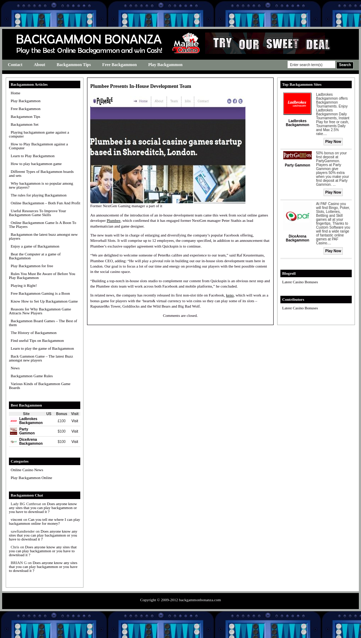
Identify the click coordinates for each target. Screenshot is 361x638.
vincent (16, 519)
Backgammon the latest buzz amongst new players (43, 236)
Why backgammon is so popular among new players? (41, 185)
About (39, 64)
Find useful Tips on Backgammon (37, 340)
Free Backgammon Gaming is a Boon (40, 293)
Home (15, 93)
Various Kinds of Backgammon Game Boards (39, 386)
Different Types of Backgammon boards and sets (41, 173)
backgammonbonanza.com (200, 600)
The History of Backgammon (34, 332)
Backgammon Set (25, 124)
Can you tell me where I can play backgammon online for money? (44, 521)
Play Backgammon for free (32, 266)
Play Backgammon (165, 64)
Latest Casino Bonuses (300, 282)
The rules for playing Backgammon (38, 195)
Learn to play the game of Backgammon (42, 348)
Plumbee (114, 220)
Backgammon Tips (74, 64)
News (15, 368)
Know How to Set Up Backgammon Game (44, 301)
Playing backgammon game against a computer (39, 134)
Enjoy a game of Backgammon (35, 246)
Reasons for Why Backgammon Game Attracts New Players (40, 311)
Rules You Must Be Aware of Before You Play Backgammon (42, 275)
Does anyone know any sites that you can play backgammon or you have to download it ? (43, 508)
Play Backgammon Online (31, 477)
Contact (15, 64)
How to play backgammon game (36, 163)
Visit (74, 421)
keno (230, 295)
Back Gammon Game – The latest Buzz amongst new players (41, 358)
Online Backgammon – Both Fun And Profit (45, 203)
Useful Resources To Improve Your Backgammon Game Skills (37, 213)
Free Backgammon (119, 64)
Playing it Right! (24, 285)
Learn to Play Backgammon (33, 156)
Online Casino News (27, 470)
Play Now (333, 142)
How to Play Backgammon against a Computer (38, 146)
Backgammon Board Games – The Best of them (43, 323)
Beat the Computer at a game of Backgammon (35, 256)
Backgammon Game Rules (32, 376)
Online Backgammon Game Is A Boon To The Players (42, 224)
